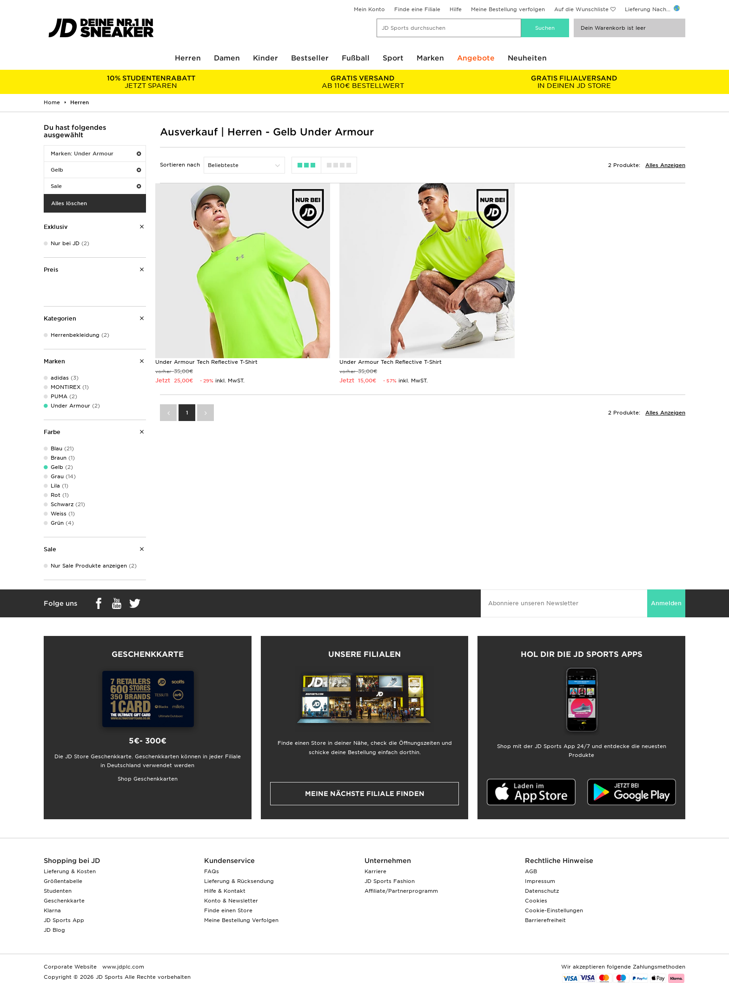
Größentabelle (63, 881)
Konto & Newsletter (231, 900)
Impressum (540, 881)
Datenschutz (542, 891)
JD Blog (54, 930)
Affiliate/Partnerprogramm (401, 891)
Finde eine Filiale (417, 9)
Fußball (356, 58)
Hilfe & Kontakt (224, 891)
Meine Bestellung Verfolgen (241, 920)
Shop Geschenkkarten (148, 779)
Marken (430, 58)
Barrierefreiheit (545, 920)
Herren (188, 58)
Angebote (476, 58)
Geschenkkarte (64, 900)
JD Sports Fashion (389, 881)
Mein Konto (369, 9)
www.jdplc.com (122, 966)
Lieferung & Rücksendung (239, 881)
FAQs (211, 871)
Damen (227, 58)
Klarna (52, 910)
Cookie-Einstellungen (554, 910)
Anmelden (666, 603)
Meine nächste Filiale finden (364, 793)
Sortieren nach (180, 164)
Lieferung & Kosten (70, 871)
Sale (96, 186)
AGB (531, 871)
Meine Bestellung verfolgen (508, 9)
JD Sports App (64, 920)
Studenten (58, 891)
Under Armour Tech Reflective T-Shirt (206, 362)
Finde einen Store (228, 910)
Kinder (265, 58)
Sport (393, 58)
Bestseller (310, 58)
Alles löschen (69, 203)
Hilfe (456, 9)
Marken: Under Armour (96, 153)
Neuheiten (527, 58)
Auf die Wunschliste (581, 9)
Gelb (96, 170)
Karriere (375, 871)
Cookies (536, 900)
